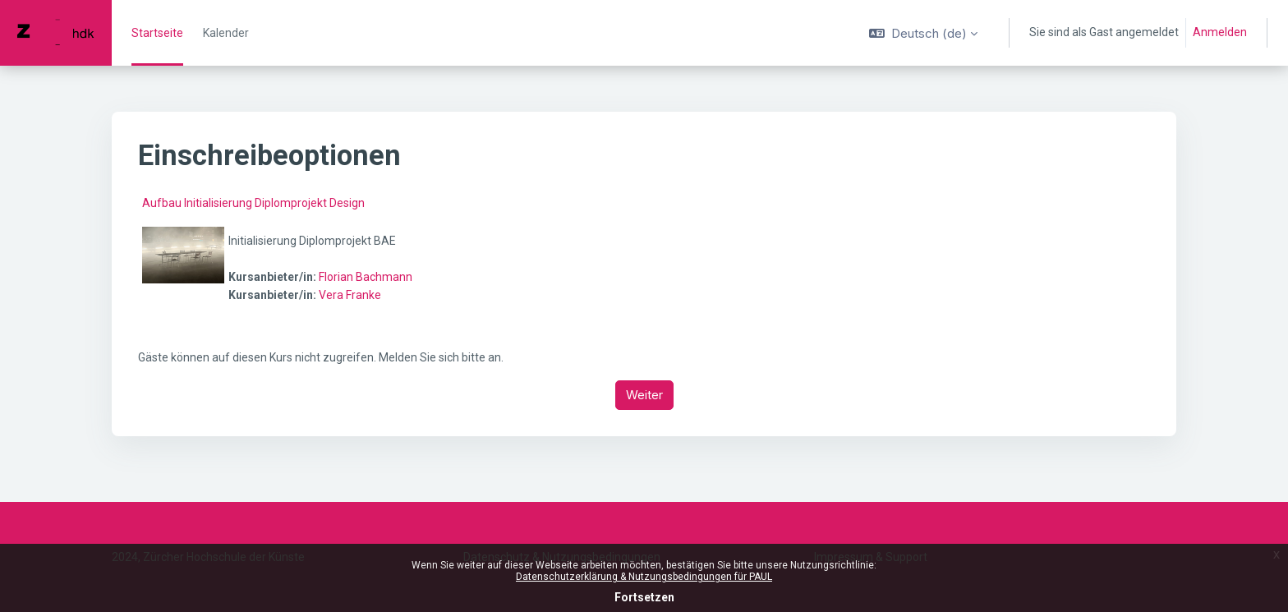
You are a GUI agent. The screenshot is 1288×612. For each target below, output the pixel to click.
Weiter (644, 395)
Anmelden (1220, 32)
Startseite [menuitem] (157, 32)
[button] (923, 33)
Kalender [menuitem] (226, 32)
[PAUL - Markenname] (56, 33)
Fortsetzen (644, 597)
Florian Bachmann (365, 276)
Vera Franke (350, 294)
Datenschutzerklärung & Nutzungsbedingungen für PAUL (644, 576)
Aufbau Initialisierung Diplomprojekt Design (253, 202)
